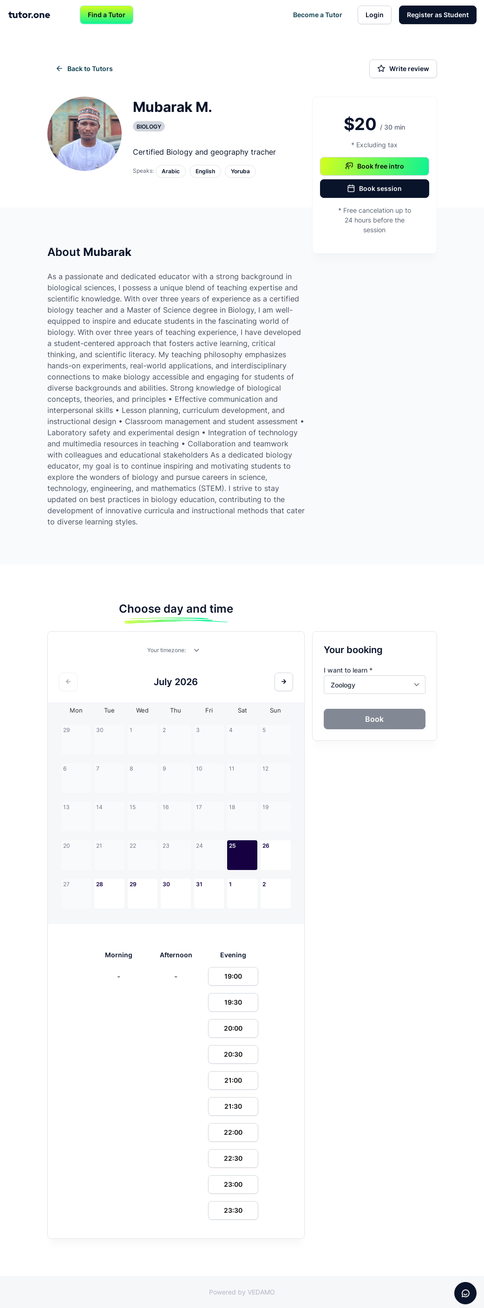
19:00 (233, 976)
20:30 (233, 1054)
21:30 (233, 1106)
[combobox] (197, 652)
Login (375, 15)
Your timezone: (166, 650)
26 (265, 845)
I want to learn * (348, 670)
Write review (403, 69)
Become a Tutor (317, 15)
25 (232, 845)
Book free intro (374, 166)
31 (199, 884)
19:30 (233, 1002)
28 (99, 884)
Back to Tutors (84, 69)
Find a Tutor (106, 15)
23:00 (233, 1184)
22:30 (233, 1158)
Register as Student (438, 15)
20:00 (233, 1028)
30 (166, 884)
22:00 (233, 1132)
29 (133, 884)
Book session (374, 188)
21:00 (233, 1080)
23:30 (233, 1210)
